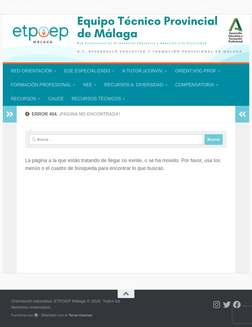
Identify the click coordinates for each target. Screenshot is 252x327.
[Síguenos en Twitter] (227, 305)
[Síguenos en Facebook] (237, 305)
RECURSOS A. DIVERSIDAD (133, 84)
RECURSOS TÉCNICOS (96, 98)
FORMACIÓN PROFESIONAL (41, 84)
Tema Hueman (81, 315)
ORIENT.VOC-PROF (191, 6)
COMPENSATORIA (194, 84)
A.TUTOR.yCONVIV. (138, 6)
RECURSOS (23, 98)
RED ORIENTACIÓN (27, 6)
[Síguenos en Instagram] (217, 305)
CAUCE (56, 98)
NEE (87, 84)
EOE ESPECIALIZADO (83, 6)
